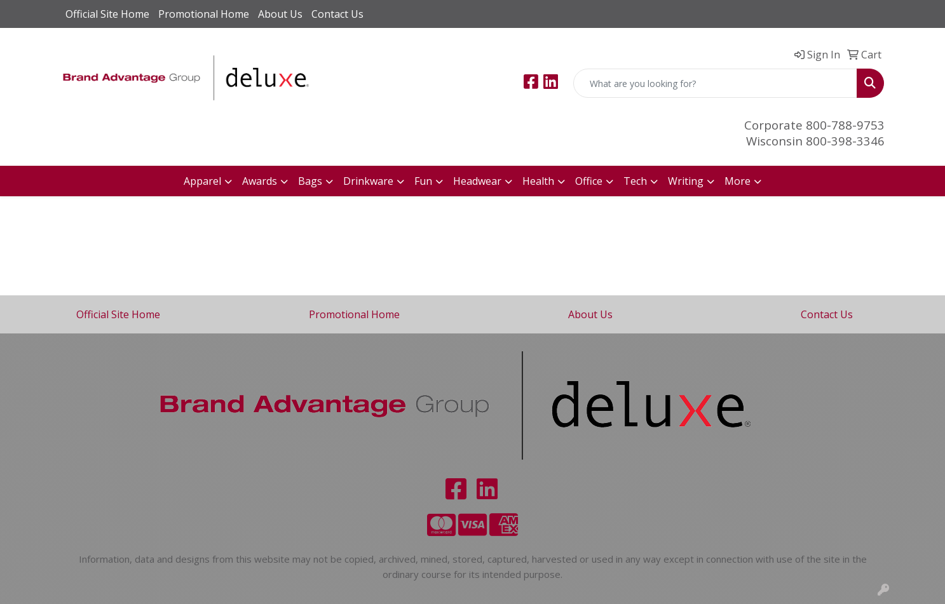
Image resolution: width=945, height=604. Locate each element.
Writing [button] (686, 181)
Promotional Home (203, 14)
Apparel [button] (202, 181)
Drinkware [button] (368, 181)
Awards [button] (259, 181)
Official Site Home (107, 14)
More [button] (737, 181)
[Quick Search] (715, 83)
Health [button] (538, 181)
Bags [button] (310, 181)
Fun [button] (423, 181)
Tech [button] (635, 181)
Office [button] (588, 181)
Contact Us (337, 14)
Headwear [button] (477, 181)
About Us (280, 14)
